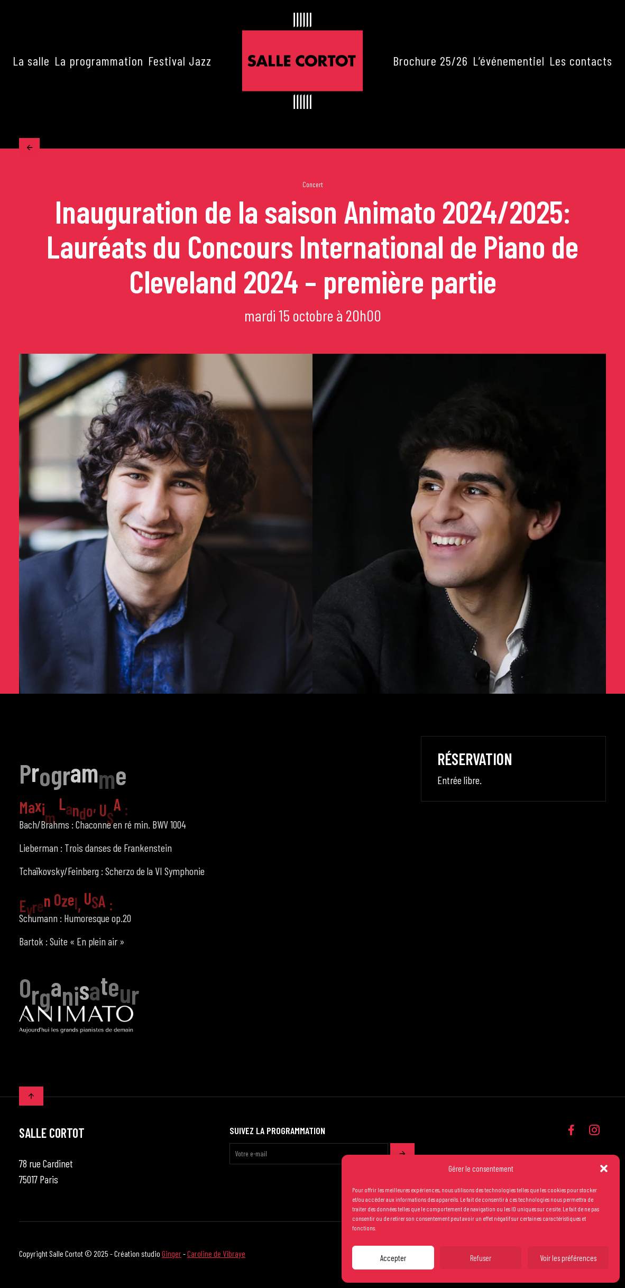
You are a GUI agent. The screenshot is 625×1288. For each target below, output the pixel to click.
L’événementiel (509, 60)
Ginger (171, 1256)
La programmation (98, 60)
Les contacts (580, 60)
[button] (604, 1168)
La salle (31, 60)
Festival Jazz (180, 60)
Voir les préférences (568, 1258)
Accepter (393, 1258)
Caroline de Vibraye (216, 1256)
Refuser (480, 1258)
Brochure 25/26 (430, 60)
